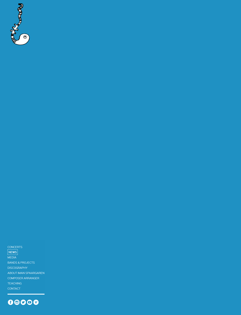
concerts (15, 247)
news (13, 252)
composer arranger (23, 278)
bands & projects (21, 262)
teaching (15, 283)
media (12, 257)
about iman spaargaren (26, 273)
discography (17, 267)
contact (14, 288)
